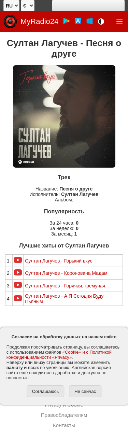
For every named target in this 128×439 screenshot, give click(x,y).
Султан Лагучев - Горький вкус (58, 261)
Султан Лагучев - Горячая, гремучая (65, 285)
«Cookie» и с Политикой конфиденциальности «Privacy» (59, 355)
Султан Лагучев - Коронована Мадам (66, 273)
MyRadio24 (39, 21)
